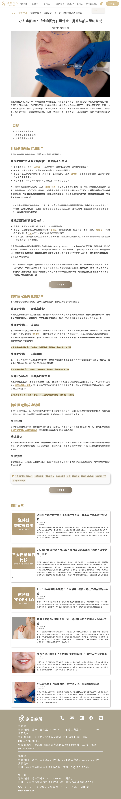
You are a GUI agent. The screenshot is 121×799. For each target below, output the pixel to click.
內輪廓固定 (39, 476)
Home (14, 12)
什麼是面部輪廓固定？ (24, 476)
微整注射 (22, 12)
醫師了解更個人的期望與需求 (24, 430)
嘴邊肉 (99, 229)
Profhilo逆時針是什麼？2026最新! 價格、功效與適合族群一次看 (72, 591)
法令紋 (74, 173)
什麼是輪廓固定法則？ (25, 131)
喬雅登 (36, 333)
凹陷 (30, 233)
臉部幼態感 (60, 476)
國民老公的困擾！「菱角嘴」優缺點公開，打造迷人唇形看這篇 (72, 653)
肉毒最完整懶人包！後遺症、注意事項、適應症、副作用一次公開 (40, 369)
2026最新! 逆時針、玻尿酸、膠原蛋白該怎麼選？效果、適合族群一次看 (72, 552)
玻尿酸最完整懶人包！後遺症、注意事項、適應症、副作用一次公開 (41, 347)
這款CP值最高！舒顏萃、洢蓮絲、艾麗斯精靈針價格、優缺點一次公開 (42, 394)
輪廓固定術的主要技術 (25, 134)
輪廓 (68, 476)
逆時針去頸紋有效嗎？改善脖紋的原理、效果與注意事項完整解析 (72, 517)
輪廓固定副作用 (87, 476)
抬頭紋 (54, 229)
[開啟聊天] (115, 793)
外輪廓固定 (49, 476)
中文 (98, 10)
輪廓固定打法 (100, 476)
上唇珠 (37, 166)
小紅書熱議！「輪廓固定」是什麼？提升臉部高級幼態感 (68, 683)
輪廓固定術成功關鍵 (24, 138)
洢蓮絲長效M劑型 (23, 385)
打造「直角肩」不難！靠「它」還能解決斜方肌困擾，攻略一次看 (72, 621)
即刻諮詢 (60, 284)
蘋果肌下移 (50, 186)
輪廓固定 (75, 476)
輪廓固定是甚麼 (19, 480)
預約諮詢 (112, 3)
